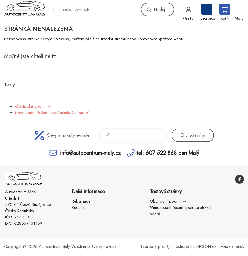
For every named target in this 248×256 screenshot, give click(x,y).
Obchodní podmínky (33, 106)
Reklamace (81, 201)
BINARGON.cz (203, 246)
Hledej (159, 9)
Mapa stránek (232, 246)
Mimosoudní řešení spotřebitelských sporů (52, 113)
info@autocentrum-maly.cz (90, 153)
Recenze (79, 207)
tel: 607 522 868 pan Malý (167, 153)
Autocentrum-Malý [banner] (28, 8)
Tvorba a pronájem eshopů (164, 246)
